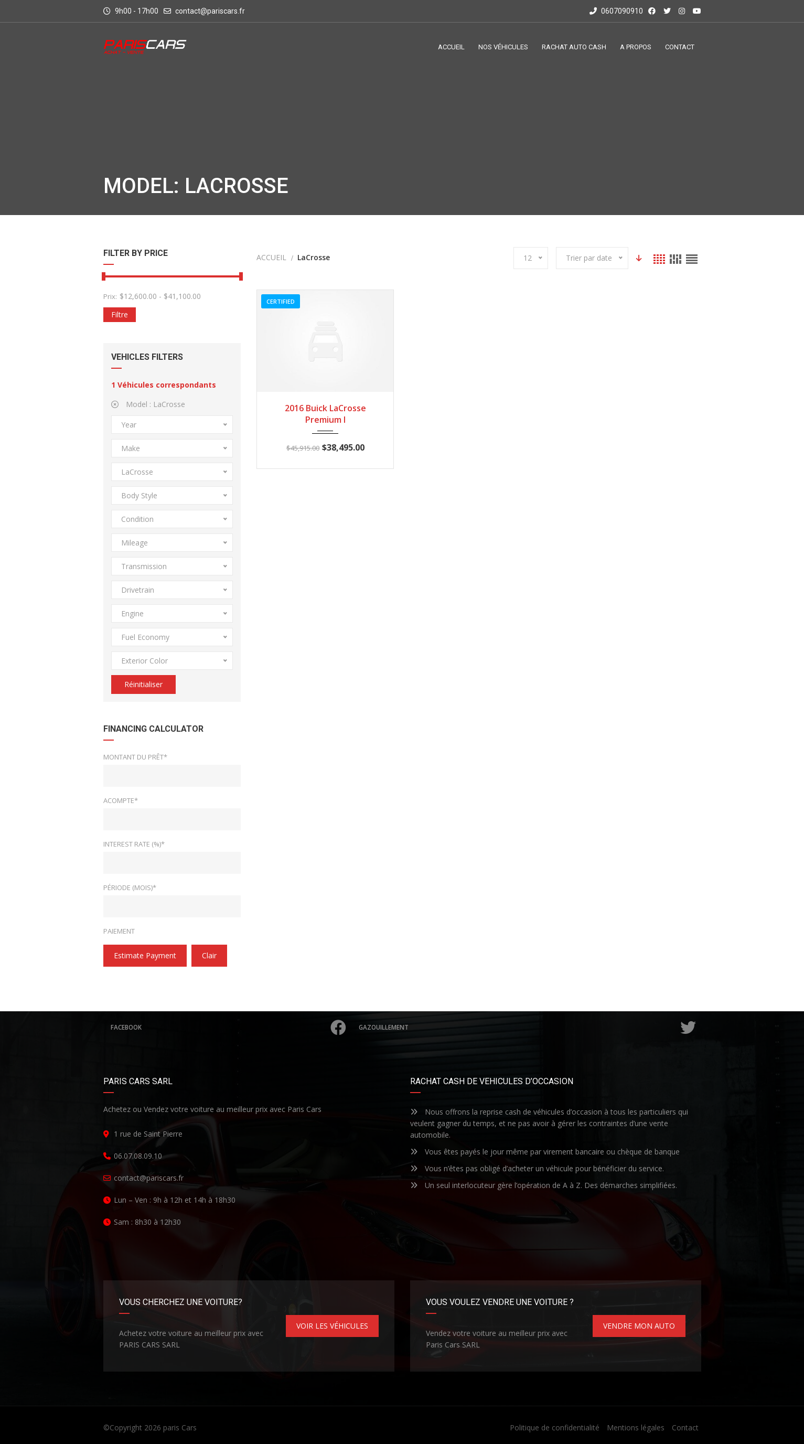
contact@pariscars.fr (210, 11)
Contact (685, 1427)
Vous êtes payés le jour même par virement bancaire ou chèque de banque (545, 1152)
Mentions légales (635, 1427)
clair (209, 955)
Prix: (110, 296)
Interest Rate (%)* (134, 844)
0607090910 (616, 11)
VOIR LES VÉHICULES (332, 1326)
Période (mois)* (129, 887)
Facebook (229, 1027)
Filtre (119, 314)
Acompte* (120, 800)
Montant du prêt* (135, 757)
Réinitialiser (143, 684)
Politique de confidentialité (554, 1427)
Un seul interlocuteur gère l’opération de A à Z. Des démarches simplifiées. (543, 1185)
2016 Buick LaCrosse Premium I (325, 413)
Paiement (119, 931)
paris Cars (180, 1427)
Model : (148, 404)
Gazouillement (527, 1027)
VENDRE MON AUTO (639, 1326)
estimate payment (145, 955)
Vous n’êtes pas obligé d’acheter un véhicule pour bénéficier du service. (537, 1168)
